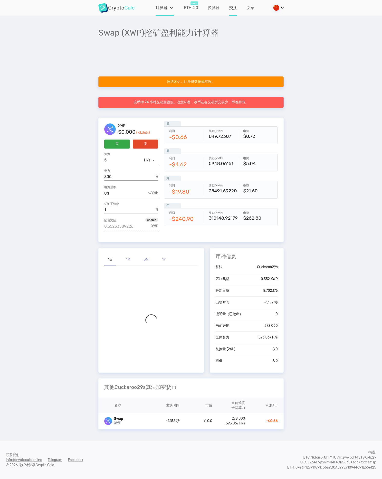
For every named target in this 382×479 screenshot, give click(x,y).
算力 (107, 154)
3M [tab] (146, 259)
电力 (107, 170)
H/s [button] (147, 160)
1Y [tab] (164, 259)
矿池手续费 (111, 204)
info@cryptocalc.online (24, 460)
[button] (151, 219)
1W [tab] (110, 259)
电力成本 (110, 187)
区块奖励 (110, 220)
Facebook (75, 460)
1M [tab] (128, 259)
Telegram (55, 460)
